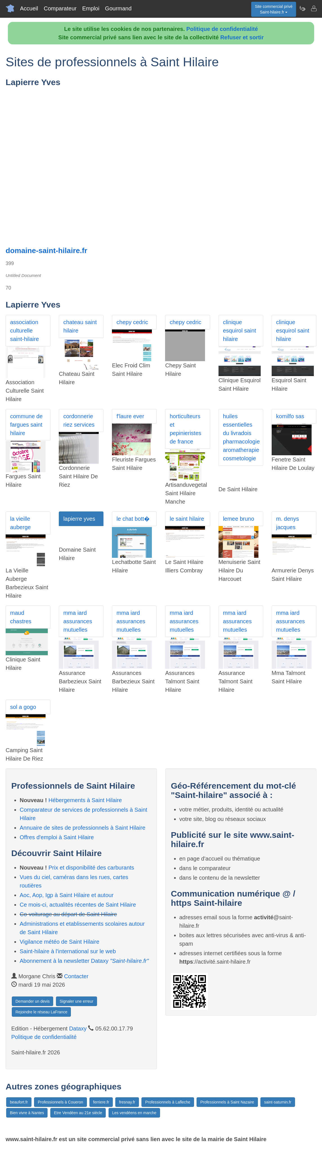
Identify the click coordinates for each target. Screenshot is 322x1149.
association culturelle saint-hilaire (24, 330)
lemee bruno (238, 519)
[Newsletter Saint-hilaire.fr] (302, 8)
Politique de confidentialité (222, 29)
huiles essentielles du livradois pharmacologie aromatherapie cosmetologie (241, 437)
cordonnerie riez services (78, 420)
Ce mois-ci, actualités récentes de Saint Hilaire (78, 905)
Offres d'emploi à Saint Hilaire (57, 837)
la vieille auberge (20, 523)
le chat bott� (133, 519)
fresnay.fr (127, 1102)
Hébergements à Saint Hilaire (85, 800)
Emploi (90, 8)
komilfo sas (290, 416)
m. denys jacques (287, 523)
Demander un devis (32, 1001)
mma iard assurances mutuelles (77, 621)
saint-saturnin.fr (277, 1102)
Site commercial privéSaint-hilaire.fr (273, 9)
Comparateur (60, 8)
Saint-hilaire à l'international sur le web (68, 951)
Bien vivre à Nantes (27, 1113)
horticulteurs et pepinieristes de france (185, 429)
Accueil (29, 8)
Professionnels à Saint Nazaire (227, 1102)
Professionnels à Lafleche (167, 1102)
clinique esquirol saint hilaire (239, 330)
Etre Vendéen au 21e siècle (78, 1113)
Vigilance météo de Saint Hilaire (59, 942)
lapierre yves (79, 519)
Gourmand (118, 8)
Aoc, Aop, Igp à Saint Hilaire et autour (67, 895)
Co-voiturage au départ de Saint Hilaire (68, 914)
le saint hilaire (187, 519)
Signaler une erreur (76, 1001)
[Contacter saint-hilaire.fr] (313, 8)
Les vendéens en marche (134, 1113)
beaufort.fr (19, 1102)
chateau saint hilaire (80, 326)
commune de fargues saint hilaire (26, 424)
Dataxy (78, 1028)
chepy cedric (132, 322)
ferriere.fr (101, 1102)
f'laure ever (130, 416)
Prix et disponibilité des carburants (91, 867)
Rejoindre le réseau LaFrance (41, 1012)
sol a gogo (23, 707)
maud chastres (20, 617)
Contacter (76, 976)
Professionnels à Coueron (60, 1102)
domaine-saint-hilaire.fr (46, 250)
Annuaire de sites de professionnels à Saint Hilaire (82, 828)
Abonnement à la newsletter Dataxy (84, 961)
